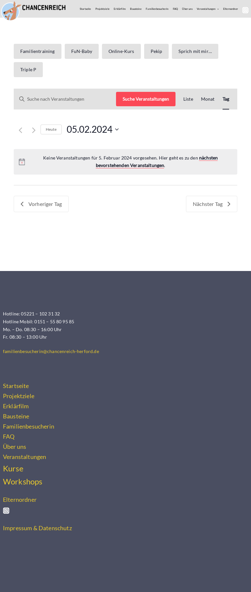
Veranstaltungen (206, 8)
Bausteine (135, 8)
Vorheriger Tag (41, 204)
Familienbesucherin (157, 8)
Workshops (22, 481)
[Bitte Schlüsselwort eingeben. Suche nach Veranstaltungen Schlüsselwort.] (65, 99)
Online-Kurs (121, 51)
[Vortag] (20, 130)
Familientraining (37, 51)
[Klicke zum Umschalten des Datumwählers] (93, 129)
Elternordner (230, 8)
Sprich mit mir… (194, 51)
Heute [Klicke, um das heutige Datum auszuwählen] (51, 129)
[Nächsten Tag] (34, 130)
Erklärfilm (120, 8)
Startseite (85, 8)
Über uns (187, 8)
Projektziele (102, 8)
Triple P (28, 69)
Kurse (13, 468)
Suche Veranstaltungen (146, 99)
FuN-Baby (81, 51)
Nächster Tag (211, 204)
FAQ (175, 8)
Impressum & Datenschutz (37, 528)
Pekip (156, 51)
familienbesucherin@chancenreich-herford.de (51, 351)
